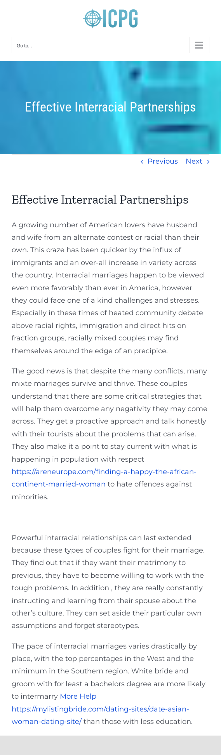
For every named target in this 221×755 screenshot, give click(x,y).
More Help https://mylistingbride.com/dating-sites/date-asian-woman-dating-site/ (100, 709)
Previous (163, 161)
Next (194, 161)
